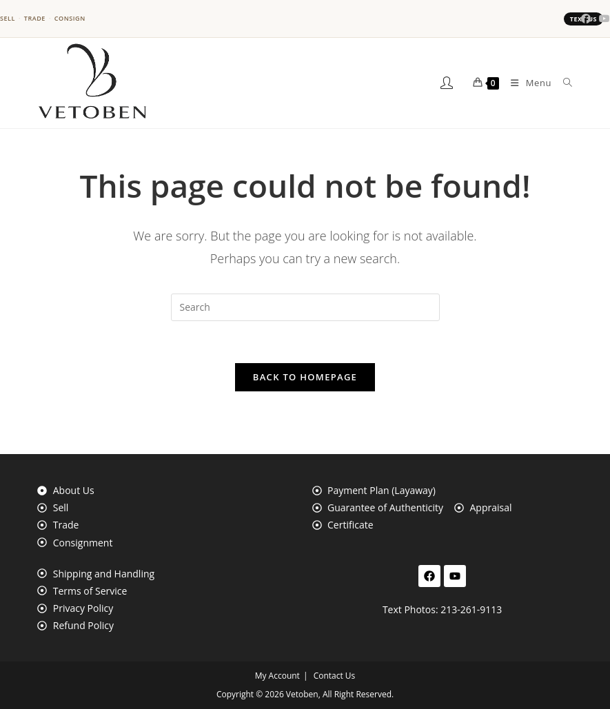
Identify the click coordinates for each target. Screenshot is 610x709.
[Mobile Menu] (525, 82)
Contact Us (335, 675)
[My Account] (447, 82)
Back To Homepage (305, 377)
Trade (34, 18)
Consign (69, 18)
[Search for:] (563, 82)
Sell (7, 18)
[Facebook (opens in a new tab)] (586, 18)
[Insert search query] (305, 307)
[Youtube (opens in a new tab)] (602, 18)
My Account (277, 675)
